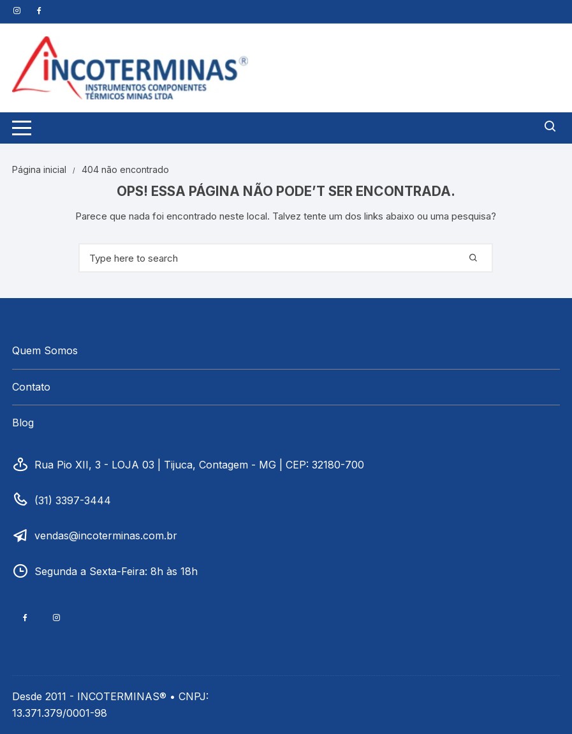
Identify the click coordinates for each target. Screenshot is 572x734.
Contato (31, 386)
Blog (23, 422)
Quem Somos (45, 350)
